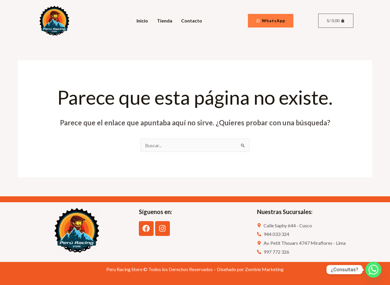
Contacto (191, 20)
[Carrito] (335, 21)
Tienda (164, 20)
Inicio (142, 20)
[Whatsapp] (373, 270)
